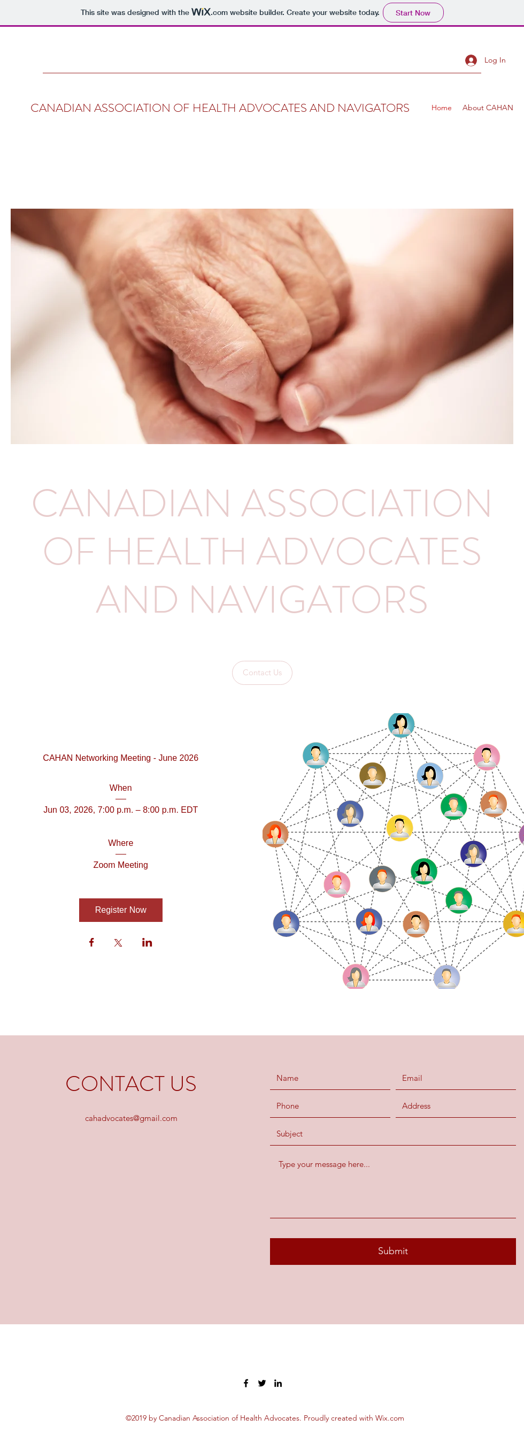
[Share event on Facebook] (91, 943)
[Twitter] (262, 1383)
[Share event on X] (118, 944)
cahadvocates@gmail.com (131, 1118)
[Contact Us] (262, 673)
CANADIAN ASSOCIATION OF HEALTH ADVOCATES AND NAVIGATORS (220, 108)
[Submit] (393, 1251)
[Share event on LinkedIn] (147, 943)
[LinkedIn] (278, 1383)
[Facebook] (246, 1383)
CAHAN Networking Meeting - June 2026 (120, 757)
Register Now (121, 909)
